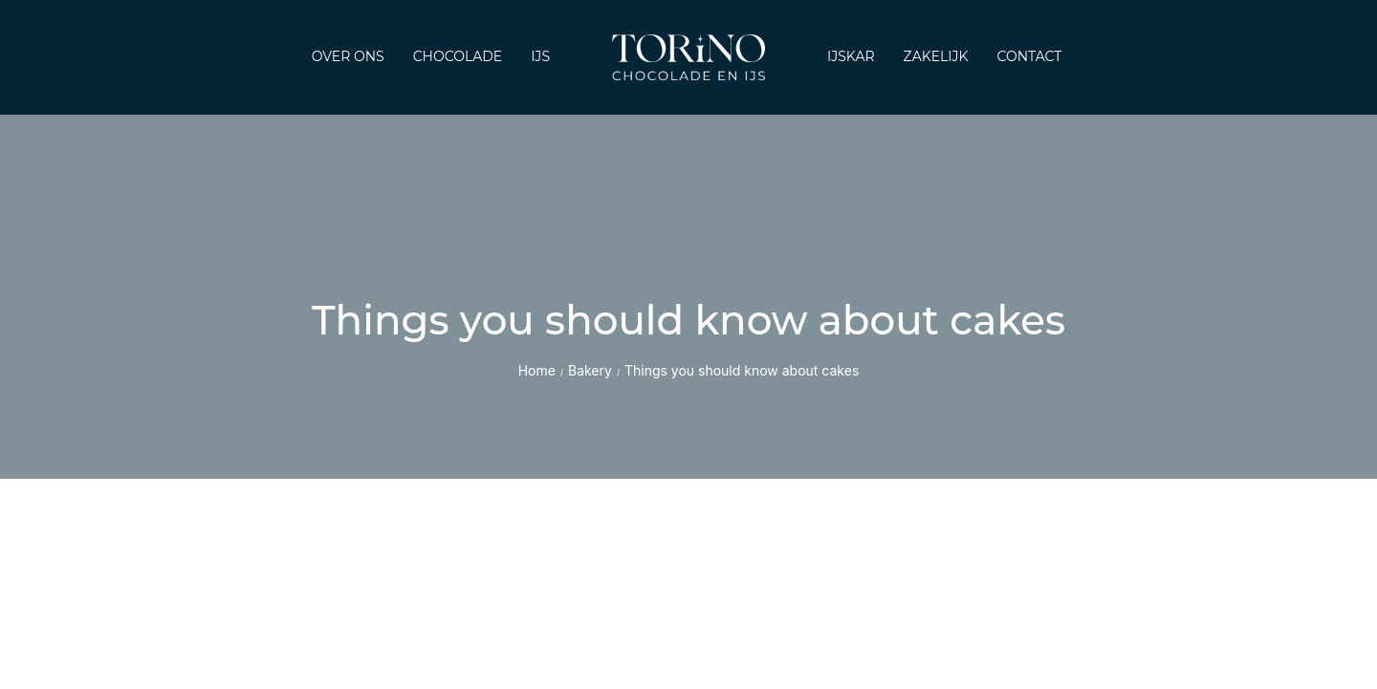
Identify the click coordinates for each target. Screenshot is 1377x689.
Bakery (590, 370)
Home (537, 370)
